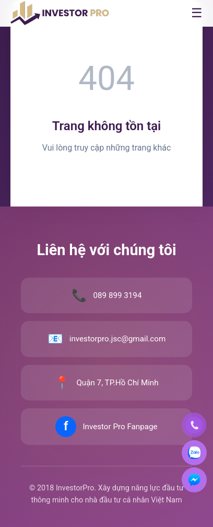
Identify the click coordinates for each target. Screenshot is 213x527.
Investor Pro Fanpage (119, 426)
